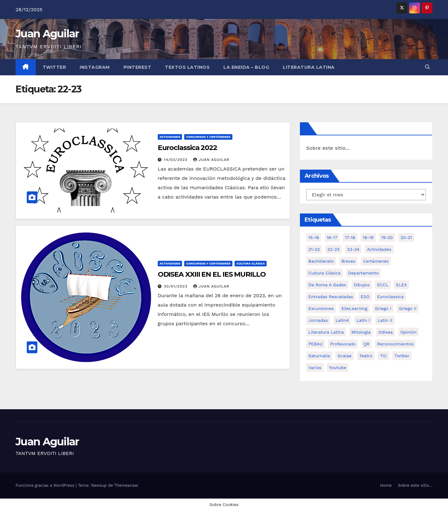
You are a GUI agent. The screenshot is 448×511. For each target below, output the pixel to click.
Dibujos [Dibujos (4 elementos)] (362, 284)
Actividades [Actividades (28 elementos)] (379, 249)
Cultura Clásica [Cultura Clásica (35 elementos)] (324, 272)
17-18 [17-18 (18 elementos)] (350, 237)
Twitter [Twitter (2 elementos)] (401, 355)
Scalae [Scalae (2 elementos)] (345, 355)
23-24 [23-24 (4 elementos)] (353, 249)
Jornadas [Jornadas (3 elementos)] (318, 320)
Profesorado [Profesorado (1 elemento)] (343, 343)
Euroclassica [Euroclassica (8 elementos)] (390, 296)
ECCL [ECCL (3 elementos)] (382, 284)
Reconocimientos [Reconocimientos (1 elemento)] (395, 343)
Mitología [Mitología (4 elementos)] (361, 332)
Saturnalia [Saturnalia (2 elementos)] (319, 355)
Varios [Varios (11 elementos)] (314, 367)
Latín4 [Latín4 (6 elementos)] (342, 320)
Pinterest (138, 67)
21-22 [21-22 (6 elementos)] (314, 249)
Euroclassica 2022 (187, 147)
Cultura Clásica (250, 263)
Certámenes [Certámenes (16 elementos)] (376, 261)
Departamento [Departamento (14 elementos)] (363, 272)
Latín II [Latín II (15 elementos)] (384, 320)
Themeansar (126, 485)
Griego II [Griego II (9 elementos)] (408, 308)
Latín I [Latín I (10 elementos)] (363, 320)
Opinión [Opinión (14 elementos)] (408, 332)
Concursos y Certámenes (208, 136)
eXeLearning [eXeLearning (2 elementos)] (354, 308)
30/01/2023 (176, 286)
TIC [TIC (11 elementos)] (383, 355)
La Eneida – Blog (246, 67)
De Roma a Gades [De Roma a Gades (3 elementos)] (327, 284)
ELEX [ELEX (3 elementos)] (401, 284)
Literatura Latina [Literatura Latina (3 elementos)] (326, 332)
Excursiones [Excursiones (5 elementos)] (321, 308)
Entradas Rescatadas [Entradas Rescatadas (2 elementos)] (330, 296)
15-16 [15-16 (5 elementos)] (313, 237)
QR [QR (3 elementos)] (366, 343)
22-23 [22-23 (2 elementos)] (333, 249)
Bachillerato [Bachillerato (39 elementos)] (321, 261)
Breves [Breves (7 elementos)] (348, 261)
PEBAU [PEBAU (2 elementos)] (315, 343)
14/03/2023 (176, 159)
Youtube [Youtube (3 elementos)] (337, 367)
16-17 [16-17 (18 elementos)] (332, 237)
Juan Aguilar (47, 33)
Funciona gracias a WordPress (46, 485)
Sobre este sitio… (328, 148)
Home (386, 485)
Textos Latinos (187, 67)
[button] (427, 67)
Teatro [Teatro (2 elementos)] (365, 355)
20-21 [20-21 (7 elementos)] (406, 237)
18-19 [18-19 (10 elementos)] (368, 237)
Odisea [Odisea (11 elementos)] (385, 332)
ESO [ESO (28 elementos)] (365, 296)
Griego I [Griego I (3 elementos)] (383, 308)
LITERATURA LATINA (309, 67)
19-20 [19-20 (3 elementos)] (387, 237)
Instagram (95, 67)
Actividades (170, 136)
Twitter (54, 67)
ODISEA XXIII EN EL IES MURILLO (212, 274)
